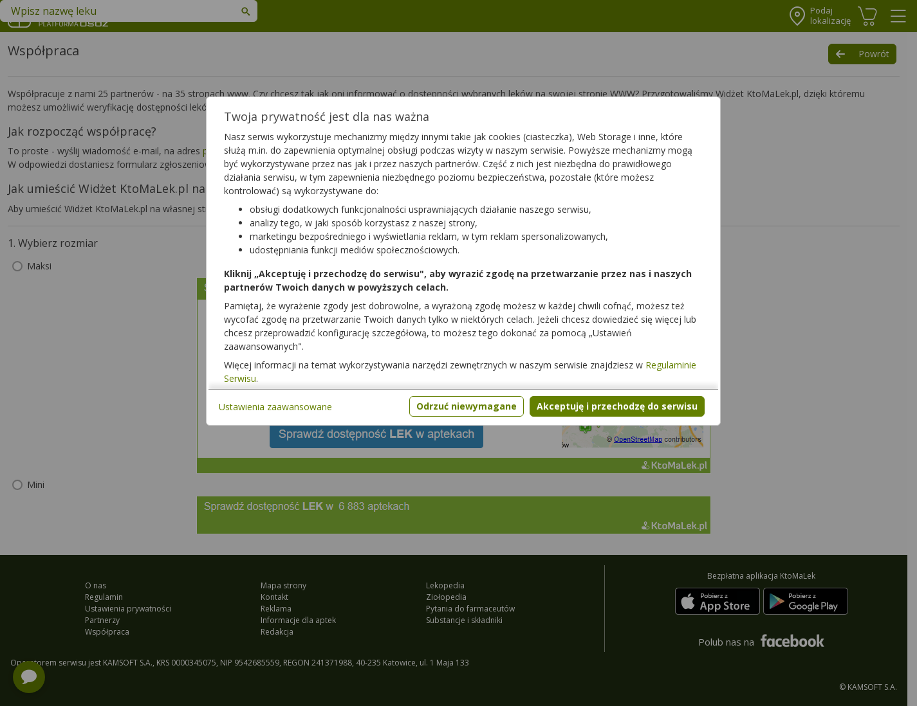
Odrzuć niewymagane (466, 406)
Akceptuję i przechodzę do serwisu (617, 406)
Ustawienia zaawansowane (275, 407)
